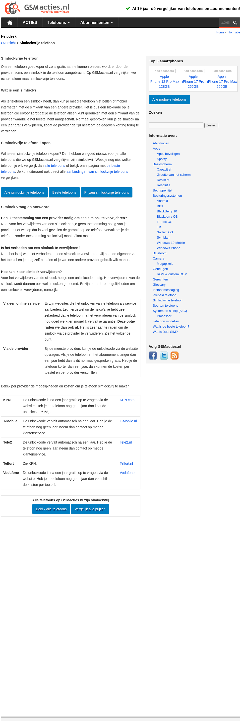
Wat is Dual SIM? (165, 332)
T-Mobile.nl (128, 421)
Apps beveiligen (168, 154)
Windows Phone (168, 248)
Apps (156, 148)
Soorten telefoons (165, 305)
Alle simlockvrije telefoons (24, 192)
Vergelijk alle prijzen (90, 509)
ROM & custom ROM (172, 274)
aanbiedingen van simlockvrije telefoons (97, 172)
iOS (159, 227)
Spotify (162, 159)
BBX (160, 206)
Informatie (233, 32)
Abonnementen (97, 22)
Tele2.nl (126, 442)
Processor (164, 316)
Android (162, 201)
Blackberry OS (167, 216)
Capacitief (164, 169)
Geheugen (160, 269)
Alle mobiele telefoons (169, 99)
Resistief (163, 180)
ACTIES (30, 22)
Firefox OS (164, 222)
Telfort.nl (126, 463)
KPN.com (127, 400)
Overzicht (8, 43)
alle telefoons (55, 166)
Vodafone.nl (129, 473)
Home (220, 32)
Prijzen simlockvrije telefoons (106, 192)
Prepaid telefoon (165, 295)
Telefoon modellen (166, 321)
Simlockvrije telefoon (167, 300)
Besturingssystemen (167, 195)
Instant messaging (166, 290)
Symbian (163, 237)
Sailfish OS (165, 232)
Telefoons (59, 22)
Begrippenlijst (162, 190)
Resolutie (163, 185)
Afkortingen (161, 143)
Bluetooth (160, 253)
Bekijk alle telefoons (51, 509)
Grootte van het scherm (174, 175)
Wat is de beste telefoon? (171, 326)
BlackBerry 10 (167, 211)
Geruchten (160, 279)
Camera (158, 258)
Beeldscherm (162, 164)
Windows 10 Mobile (171, 243)
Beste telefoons (64, 192)
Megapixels (165, 264)
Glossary (159, 284)
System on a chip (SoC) (170, 311)
